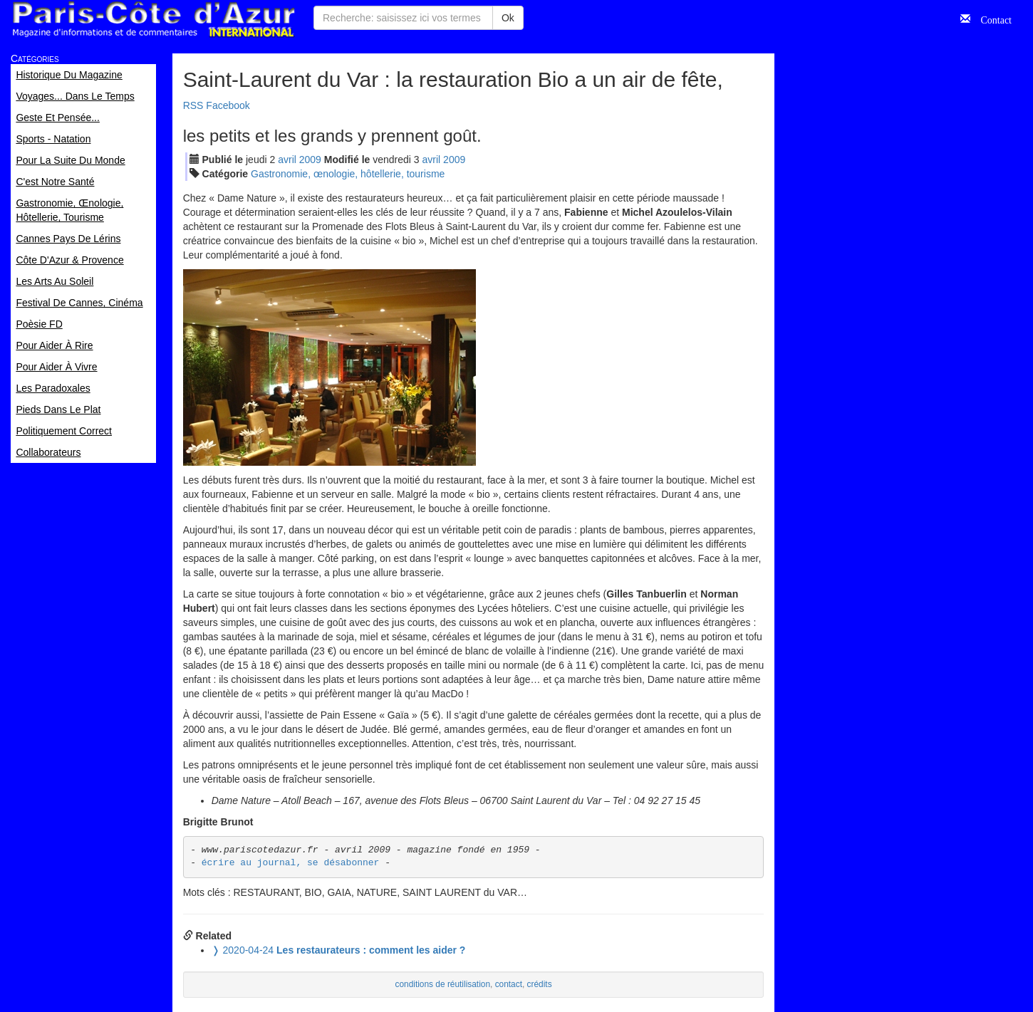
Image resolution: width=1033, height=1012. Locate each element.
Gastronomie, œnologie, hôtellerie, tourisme (348, 173)
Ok (508, 18)
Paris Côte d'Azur (153, 19)
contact (508, 984)
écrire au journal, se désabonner (291, 862)
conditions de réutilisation (443, 984)
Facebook (227, 105)
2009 (310, 159)
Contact (991, 18)
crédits (539, 984)
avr (287, 159)
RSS (193, 105)
